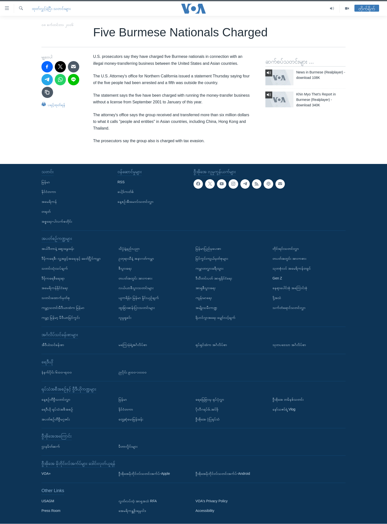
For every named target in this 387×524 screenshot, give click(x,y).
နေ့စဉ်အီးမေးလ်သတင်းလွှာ (135, 202)
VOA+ (46, 474)
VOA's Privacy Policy (211, 501)
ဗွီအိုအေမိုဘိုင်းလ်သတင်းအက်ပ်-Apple (144, 474)
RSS (121, 182)
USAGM (47, 501)
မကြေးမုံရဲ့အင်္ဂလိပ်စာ (132, 345)
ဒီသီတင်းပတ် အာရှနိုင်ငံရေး (213, 278)
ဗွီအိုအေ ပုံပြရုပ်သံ (207, 419)
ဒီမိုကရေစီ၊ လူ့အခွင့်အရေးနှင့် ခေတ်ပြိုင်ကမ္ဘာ (71, 258)
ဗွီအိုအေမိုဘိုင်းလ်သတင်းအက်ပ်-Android (222, 474)
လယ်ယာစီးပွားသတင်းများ (136, 288)
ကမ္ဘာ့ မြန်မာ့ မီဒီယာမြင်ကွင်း (60, 317)
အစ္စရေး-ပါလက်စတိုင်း (56, 221)
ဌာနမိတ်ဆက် (50, 446)
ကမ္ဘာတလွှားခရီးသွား (209, 268)
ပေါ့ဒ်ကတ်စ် (125, 192)
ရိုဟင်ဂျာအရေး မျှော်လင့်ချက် (215, 317)
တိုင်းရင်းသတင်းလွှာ (285, 249)
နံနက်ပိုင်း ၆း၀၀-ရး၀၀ (56, 372)
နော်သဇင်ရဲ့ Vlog (283, 409)
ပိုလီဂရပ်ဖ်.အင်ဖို (206, 409)
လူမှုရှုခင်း (124, 317)
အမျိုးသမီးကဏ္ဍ (206, 308)
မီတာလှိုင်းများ (127, 446)
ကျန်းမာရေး (203, 298)
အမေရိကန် (49, 202)
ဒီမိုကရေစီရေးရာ (53, 278)
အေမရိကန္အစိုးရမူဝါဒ (132, 511)
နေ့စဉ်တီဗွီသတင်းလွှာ (55, 399)
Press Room (50, 511)
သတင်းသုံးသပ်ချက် (54, 268)
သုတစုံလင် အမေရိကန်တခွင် (291, 268)
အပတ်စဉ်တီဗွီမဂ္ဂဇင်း (55, 419)
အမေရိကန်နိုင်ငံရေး (54, 288)
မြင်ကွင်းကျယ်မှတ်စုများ (211, 258)
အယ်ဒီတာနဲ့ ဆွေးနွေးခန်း (57, 249)
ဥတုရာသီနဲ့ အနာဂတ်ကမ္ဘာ (136, 258)
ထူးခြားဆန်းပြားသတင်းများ (136, 308)
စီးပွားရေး (125, 268)
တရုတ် (46, 211)
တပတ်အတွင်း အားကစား (135, 278)
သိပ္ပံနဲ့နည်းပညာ (129, 249)
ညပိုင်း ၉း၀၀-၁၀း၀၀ (132, 372)
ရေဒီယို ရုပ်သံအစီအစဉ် (57, 409)
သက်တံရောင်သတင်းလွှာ (289, 308)
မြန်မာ (45, 182)
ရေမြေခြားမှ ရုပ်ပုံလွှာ (209, 399)
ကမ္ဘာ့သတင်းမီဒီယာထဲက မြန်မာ (62, 308)
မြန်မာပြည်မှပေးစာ (208, 249)
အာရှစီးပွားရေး (205, 288)
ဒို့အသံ (276, 298)
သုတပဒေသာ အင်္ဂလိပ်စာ (289, 345)
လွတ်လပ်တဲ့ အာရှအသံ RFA (137, 501)
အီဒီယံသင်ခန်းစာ (52, 345)
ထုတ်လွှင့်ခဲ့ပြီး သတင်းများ (51, 8)
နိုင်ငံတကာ (48, 192)
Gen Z (277, 278)
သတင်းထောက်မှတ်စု (55, 298)
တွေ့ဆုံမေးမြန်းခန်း (130, 419)
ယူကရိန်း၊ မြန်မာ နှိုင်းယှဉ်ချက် (138, 298)
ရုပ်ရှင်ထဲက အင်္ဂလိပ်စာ (211, 345)
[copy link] (47, 92)
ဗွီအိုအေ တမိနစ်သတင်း (288, 399)
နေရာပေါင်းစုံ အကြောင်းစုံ (289, 288)
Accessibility (204, 511)
